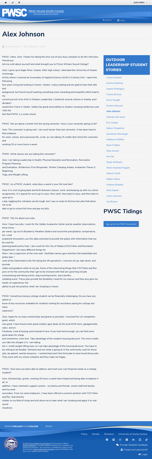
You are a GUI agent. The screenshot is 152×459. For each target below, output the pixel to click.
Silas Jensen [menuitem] (112, 150)
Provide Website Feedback (132, 445)
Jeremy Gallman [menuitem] (114, 83)
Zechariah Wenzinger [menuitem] (117, 134)
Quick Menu (139, 2)
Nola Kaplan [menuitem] (112, 190)
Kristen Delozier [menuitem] (114, 105)
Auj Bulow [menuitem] (111, 201)
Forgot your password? (134, 449)
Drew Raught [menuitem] (113, 100)
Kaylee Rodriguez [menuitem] (115, 88)
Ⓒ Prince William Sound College (37, 444)
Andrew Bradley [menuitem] (114, 184)
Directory (109, 434)
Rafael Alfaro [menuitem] (113, 179)
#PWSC (49, 426)
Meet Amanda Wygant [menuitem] (118, 167)
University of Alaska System (133, 434)
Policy (84, 434)
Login (144, 454)
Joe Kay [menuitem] (110, 156)
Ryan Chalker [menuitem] (113, 145)
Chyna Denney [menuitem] (113, 94)
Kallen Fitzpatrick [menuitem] (115, 128)
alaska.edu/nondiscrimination (44, 449)
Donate (96, 434)
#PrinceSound (21, 426)
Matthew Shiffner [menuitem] (115, 139)
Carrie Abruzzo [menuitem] (114, 196)
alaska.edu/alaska (29, 445)
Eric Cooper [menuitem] (112, 122)
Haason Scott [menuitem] (113, 173)
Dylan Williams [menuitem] (114, 162)
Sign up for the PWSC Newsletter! (121, 224)
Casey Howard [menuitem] (113, 77)
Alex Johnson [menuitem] (113, 111)
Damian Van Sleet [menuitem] (115, 117)
